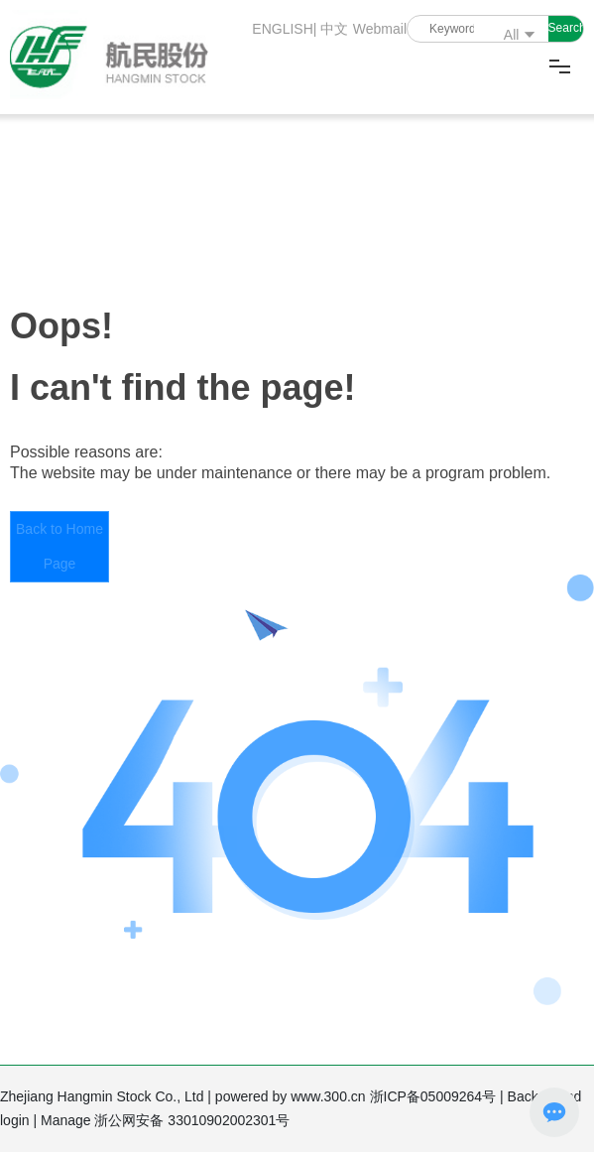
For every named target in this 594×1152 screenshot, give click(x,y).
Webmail (380, 29)
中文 (334, 29)
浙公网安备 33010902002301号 (194, 1120)
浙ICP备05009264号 (435, 1096)
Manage (67, 1120)
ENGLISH (280, 29)
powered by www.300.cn (292, 1096)
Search (565, 28)
